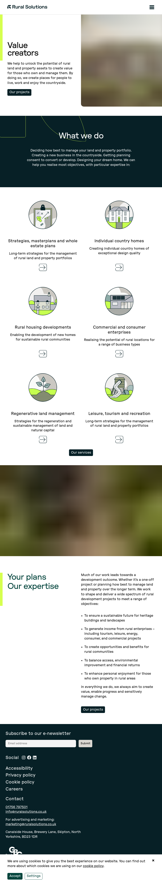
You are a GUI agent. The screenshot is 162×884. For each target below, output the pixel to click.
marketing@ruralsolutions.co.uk (31, 824)
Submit (85, 743)
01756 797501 (16, 807)
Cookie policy (20, 782)
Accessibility (19, 768)
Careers (14, 789)
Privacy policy (20, 775)
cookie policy (93, 866)
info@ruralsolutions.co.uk (26, 811)
